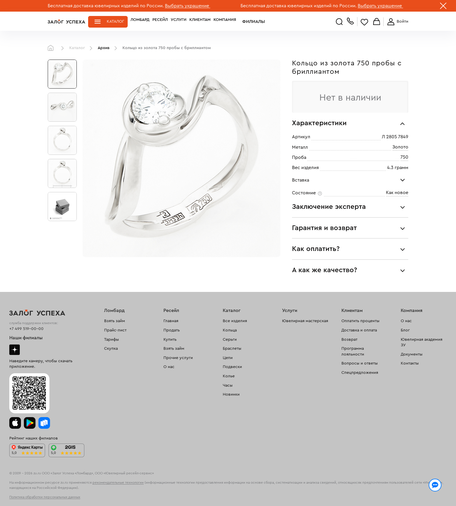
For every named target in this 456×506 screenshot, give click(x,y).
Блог (405, 330)
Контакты (410, 363)
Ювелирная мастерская (305, 321)
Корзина (376, 22)
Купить (170, 340)
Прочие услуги (178, 358)
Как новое (397, 192)
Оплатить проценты (360, 321)
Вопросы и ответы (359, 363)
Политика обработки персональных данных (44, 497)
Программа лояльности (352, 351)
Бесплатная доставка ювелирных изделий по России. (106, 5)
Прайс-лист (115, 330)
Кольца (230, 330)
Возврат (349, 340)
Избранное (364, 22)
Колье (229, 376)
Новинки (231, 394)
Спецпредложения (359, 373)
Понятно (384, 492)
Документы (412, 354)
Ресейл (160, 21)
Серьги (230, 340)
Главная (52, 48)
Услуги (178, 21)
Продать (171, 330)
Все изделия (235, 321)
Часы (228, 385)
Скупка (111, 349)
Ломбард (140, 21)
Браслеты (232, 349)
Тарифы (111, 340)
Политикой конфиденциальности (310, 489)
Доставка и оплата (359, 330)
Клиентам (200, 21)
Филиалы (249, 21)
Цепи (228, 358)
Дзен (14, 349)
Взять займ (114, 321)
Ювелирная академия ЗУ (421, 342)
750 (404, 157)
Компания (224, 21)
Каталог (115, 21)
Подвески (232, 367)
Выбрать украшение (187, 5)
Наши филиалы (26, 337)
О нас (168, 367)
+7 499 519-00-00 (26, 329)
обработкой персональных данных (93, 495)
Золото (400, 147)
